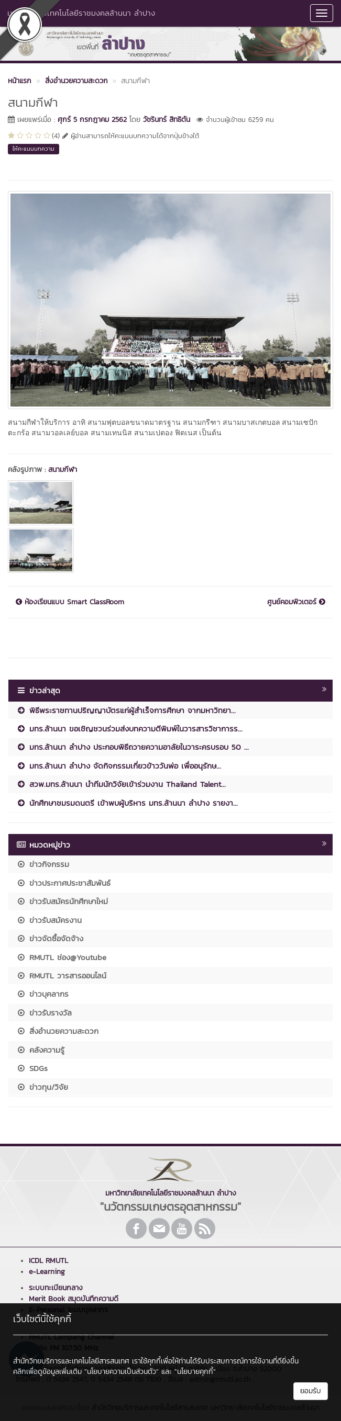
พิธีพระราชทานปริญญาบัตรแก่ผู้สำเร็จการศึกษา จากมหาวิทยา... (126, 710)
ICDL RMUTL (48, 1260)
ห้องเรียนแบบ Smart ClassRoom (70, 602)
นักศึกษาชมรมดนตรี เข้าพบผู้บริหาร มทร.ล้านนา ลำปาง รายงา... (127, 803)
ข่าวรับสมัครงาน (49, 920)
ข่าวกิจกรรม (42, 864)
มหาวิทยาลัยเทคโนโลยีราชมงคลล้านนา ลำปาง (81, 13)
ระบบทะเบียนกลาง (56, 1287)
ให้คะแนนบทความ (33, 148)
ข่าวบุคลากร (42, 994)
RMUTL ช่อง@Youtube (61, 957)
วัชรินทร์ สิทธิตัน (166, 119)
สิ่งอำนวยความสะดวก (57, 1031)
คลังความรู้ (40, 1050)
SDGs (32, 1068)
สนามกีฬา (62, 469)
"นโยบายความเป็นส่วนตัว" (121, 1371)
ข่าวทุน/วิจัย (42, 1087)
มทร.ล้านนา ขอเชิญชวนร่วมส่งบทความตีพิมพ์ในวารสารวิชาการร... (129, 729)
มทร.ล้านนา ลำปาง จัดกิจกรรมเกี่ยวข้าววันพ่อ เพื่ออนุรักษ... (118, 766)
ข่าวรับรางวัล (44, 1013)
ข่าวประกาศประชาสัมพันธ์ (63, 883)
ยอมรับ (310, 1390)
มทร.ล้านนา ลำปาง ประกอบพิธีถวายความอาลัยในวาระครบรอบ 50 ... (132, 747)
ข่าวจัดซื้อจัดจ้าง (49, 938)
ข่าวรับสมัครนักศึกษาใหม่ (62, 901)
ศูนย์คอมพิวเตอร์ (296, 602)
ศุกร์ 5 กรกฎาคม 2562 (92, 119)
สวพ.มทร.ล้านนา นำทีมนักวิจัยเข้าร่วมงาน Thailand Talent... (121, 784)
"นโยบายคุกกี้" (195, 1371)
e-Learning (47, 1271)
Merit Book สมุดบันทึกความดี (73, 1298)
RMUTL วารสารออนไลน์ (61, 975)
